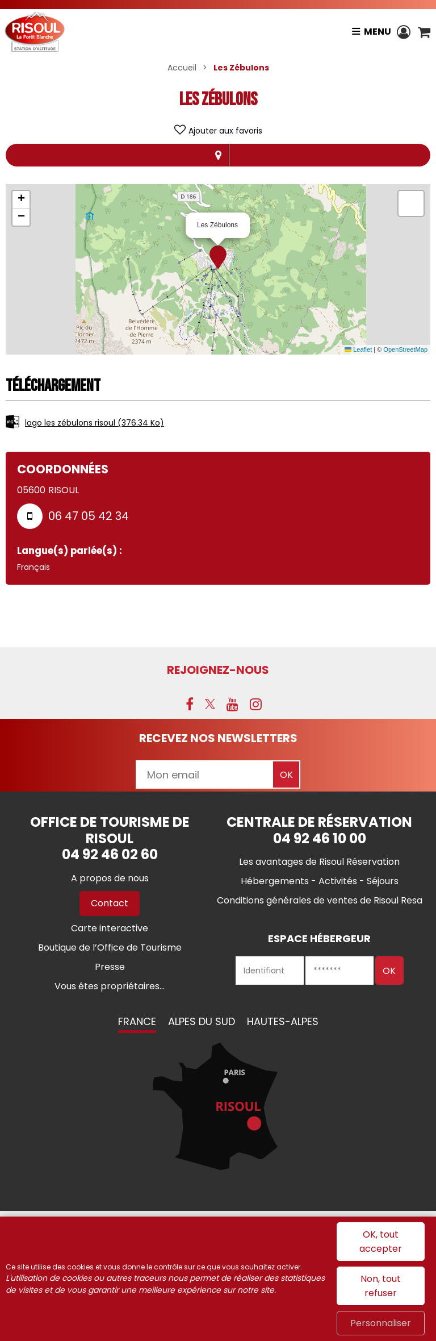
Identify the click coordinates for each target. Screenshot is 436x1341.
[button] (424, 32)
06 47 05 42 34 (88, 516)
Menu (376, 31)
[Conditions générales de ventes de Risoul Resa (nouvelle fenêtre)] (319, 900)
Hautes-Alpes (282, 1021)
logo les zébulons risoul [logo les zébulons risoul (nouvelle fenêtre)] (94, 422)
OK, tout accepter (380, 1241)
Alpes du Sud (201, 1021)
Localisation (218, 155)
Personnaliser (380, 1323)
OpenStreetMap (405, 349)
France (137, 1021)
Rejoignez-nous (218, 670)
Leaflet (358, 349)
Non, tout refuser (380, 1286)
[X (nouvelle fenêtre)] (210, 704)
